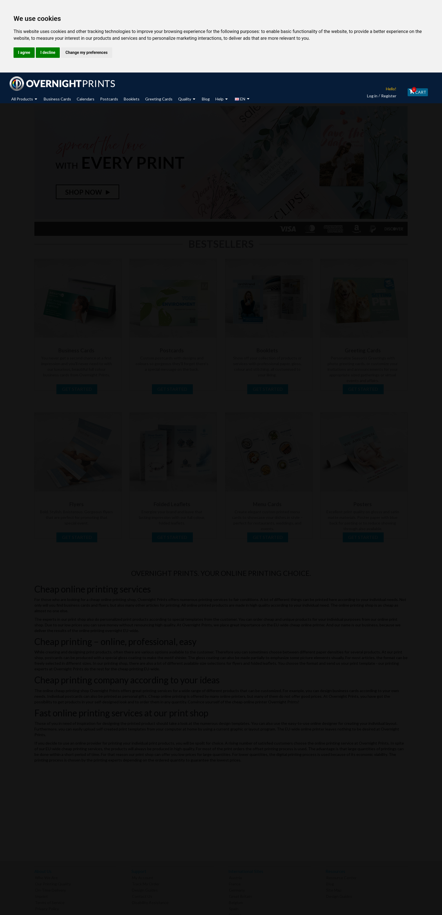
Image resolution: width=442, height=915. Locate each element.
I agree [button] (24, 52)
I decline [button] (47, 52)
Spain (233, 907)
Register (385, 95)
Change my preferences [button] (86, 52)
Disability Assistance (150, 901)
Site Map (334, 889)
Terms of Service (50, 901)
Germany (237, 889)
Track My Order (146, 882)
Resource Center (341, 876)
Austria (235, 876)
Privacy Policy (47, 907)
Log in (369, 95)
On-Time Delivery (50, 889)
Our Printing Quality (53, 882)
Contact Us (142, 895)
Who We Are (46, 876)
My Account (142, 876)
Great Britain (240, 895)
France (235, 882)
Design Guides (145, 889)
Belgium (236, 901)
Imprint (41, 895)
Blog (330, 882)
